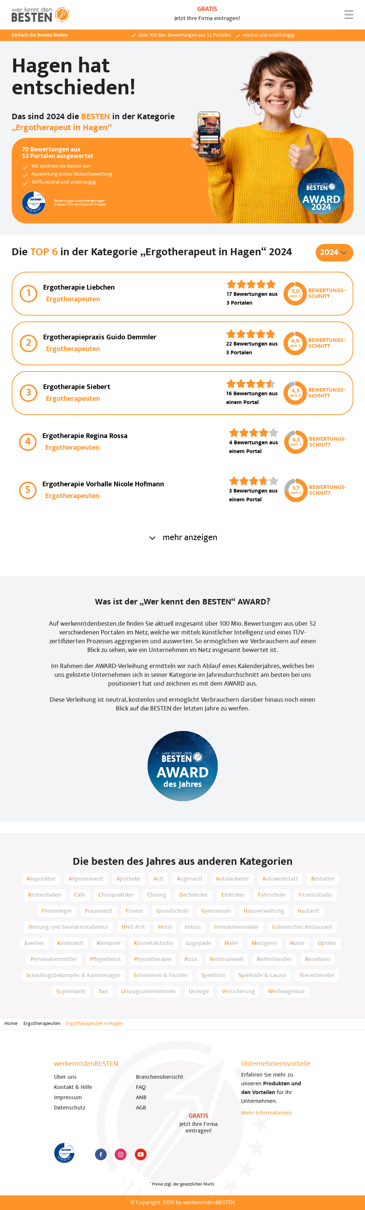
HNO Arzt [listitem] (133, 927)
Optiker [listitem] (327, 943)
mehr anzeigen (182, 538)
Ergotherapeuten (41, 1023)
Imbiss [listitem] (193, 927)
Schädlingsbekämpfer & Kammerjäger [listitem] (73, 976)
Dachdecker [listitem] (193, 895)
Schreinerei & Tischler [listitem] (161, 976)
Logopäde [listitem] (198, 943)
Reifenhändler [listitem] (274, 959)
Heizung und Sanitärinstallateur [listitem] (68, 927)
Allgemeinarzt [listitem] (86, 879)
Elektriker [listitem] (233, 895)
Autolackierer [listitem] (232, 879)
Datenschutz (69, 1108)
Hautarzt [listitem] (308, 911)
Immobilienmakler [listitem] (236, 927)
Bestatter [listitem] (323, 879)
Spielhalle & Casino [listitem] (262, 976)
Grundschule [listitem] (172, 911)
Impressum (68, 1098)
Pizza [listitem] (191, 959)
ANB (141, 1098)
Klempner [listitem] (109, 943)
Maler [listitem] (231, 943)
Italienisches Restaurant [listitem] (302, 927)
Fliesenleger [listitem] (57, 911)
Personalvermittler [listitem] (54, 959)
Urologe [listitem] (199, 992)
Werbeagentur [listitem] (286, 992)
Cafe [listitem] (79, 895)
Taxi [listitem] (103, 992)
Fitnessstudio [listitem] (315, 895)
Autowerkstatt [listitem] (280, 879)
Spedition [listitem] (213, 976)
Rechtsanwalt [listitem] (227, 959)
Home (11, 1023)
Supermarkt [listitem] (70, 992)
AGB (141, 1108)
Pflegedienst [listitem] (105, 959)
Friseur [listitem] (134, 911)
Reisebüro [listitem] (317, 959)
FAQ (141, 1087)
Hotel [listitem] (165, 927)
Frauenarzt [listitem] (99, 911)
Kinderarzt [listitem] (70, 943)
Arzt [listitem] (158, 879)
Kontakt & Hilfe (73, 1087)
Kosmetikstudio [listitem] (153, 943)
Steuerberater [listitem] (317, 976)
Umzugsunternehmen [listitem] (148, 992)
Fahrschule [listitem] (271, 895)
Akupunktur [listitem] (41, 879)
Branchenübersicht (159, 1077)
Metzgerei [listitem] (264, 943)
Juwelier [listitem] (34, 943)
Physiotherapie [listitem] (152, 959)
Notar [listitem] (297, 943)
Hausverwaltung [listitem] (264, 911)
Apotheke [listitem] (128, 879)
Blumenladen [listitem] (44, 895)
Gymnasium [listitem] (216, 911)
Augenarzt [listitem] (190, 879)
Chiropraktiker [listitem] (116, 895)
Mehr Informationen (266, 1113)
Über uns (65, 1077)
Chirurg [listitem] (156, 895)
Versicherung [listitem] (238, 992)
